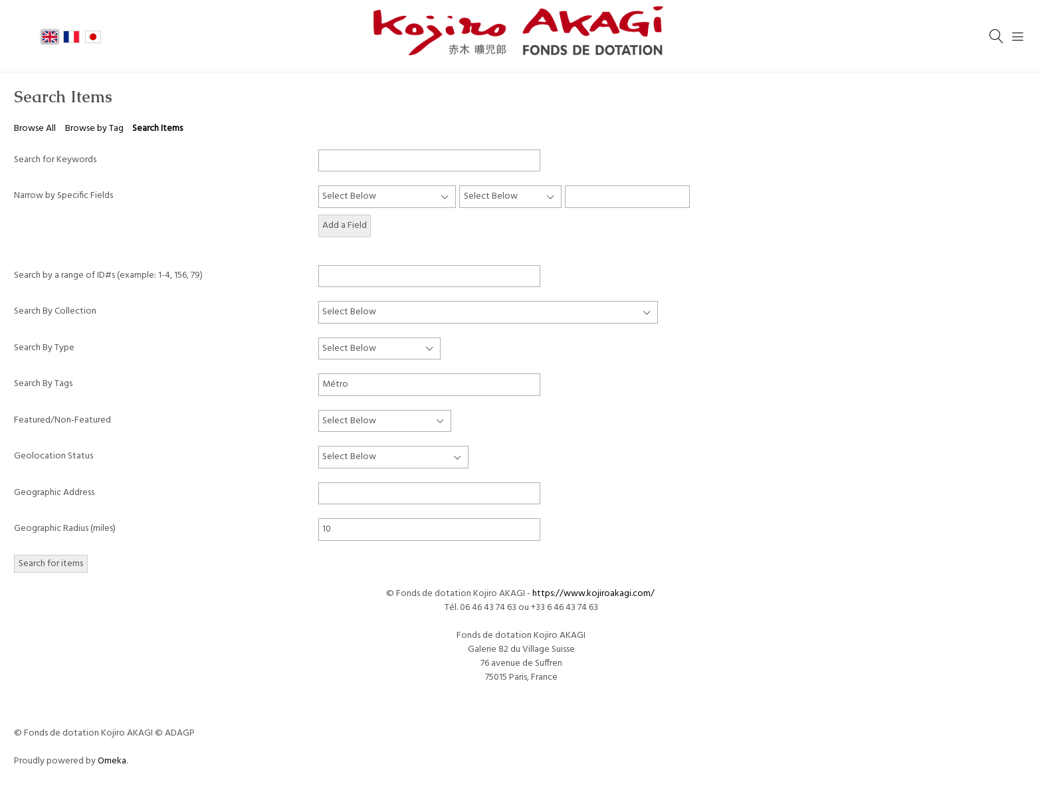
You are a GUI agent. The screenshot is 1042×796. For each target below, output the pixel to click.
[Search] (996, 36)
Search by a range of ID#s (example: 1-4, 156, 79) (108, 275)
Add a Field (344, 225)
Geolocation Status (53, 456)
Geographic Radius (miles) (65, 528)
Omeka (112, 761)
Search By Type (44, 347)
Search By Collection (55, 311)
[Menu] (1018, 36)
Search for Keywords (55, 159)
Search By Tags (43, 383)
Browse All (35, 128)
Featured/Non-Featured (62, 420)
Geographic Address (54, 492)
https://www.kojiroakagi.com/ (594, 593)
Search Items (157, 128)
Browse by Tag (94, 128)
